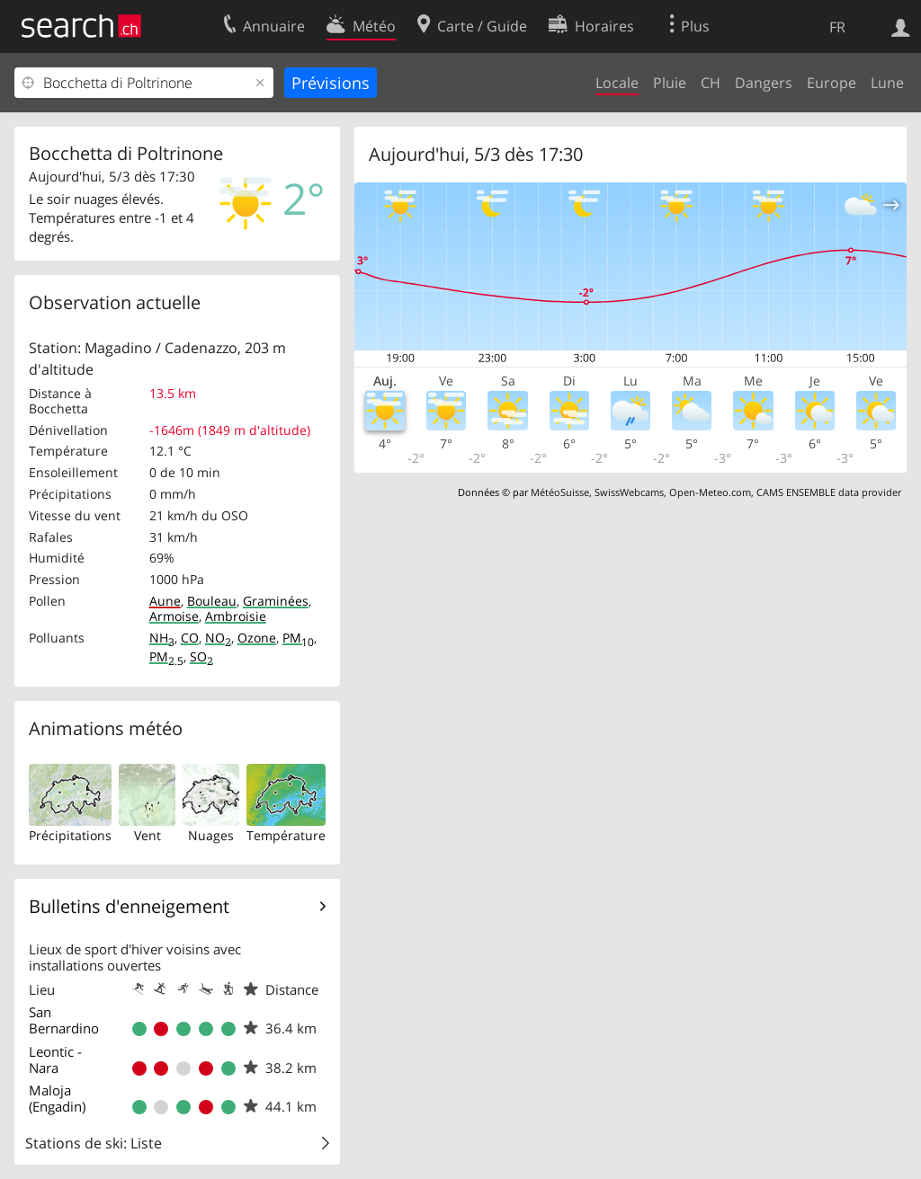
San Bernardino (64, 1020)
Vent (147, 835)
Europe (831, 83)
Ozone (256, 637)
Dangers (763, 83)
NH (161, 637)
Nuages (211, 835)
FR (837, 27)
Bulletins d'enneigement (129, 906)
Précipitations (70, 835)
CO (190, 637)
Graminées (275, 600)
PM (298, 637)
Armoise (174, 616)
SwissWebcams (629, 492)
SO (201, 656)
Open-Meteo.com (710, 492)
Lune (887, 83)
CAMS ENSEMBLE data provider (828, 492)
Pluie (669, 83)
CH (710, 83)
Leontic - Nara (55, 1059)
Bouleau (212, 600)
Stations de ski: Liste (93, 1143)
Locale (617, 83)
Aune (165, 600)
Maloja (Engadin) (57, 1098)
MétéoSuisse (560, 492)
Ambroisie (235, 616)
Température (286, 835)
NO (218, 637)
